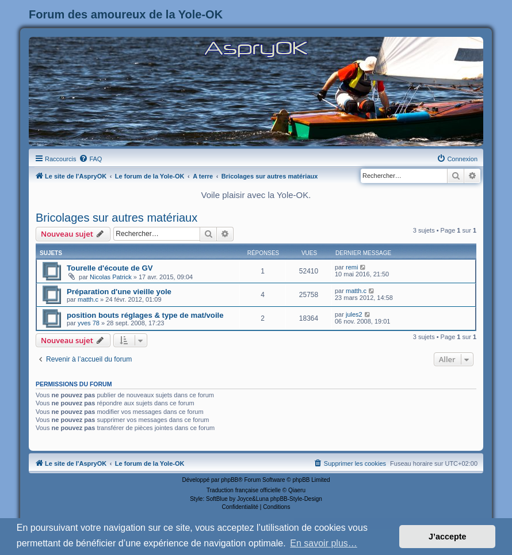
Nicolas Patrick (111, 276)
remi (352, 267)
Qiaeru (296, 490)
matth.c (88, 299)
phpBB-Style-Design (296, 499)
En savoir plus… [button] (323, 543)
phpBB (229, 480)
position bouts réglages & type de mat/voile (145, 315)
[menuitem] (90, 159)
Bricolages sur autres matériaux (116, 217)
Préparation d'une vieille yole (119, 291)
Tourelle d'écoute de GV (109, 268)
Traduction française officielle (244, 490)
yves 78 (89, 323)
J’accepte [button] (448, 536)
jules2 (354, 314)
